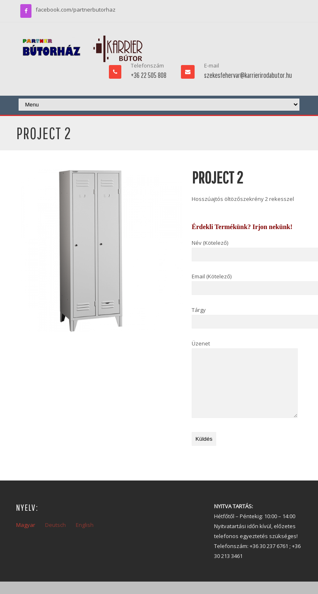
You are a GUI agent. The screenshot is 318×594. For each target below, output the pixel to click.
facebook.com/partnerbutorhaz (76, 9)
